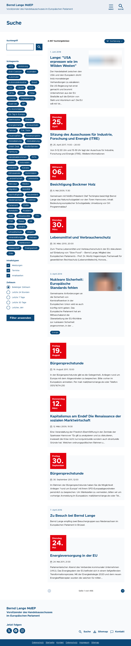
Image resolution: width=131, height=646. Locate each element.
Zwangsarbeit (31, 248)
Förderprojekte (33, 136)
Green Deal (14, 146)
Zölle (11, 253)
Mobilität (26, 189)
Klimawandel (14, 173)
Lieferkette (33, 179)
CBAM (21, 88)
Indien (11, 163)
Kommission (30, 173)
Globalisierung (15, 141)
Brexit (34, 82)
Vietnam (33, 237)
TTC (37, 216)
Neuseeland (32, 195)
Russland (27, 211)
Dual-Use (13, 104)
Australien (31, 72)
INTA (34, 157)
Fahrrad (12, 130)
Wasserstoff (14, 248)
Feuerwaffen (14, 136)
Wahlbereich (24, 243)
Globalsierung (33, 141)
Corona (12, 98)
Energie (29, 120)
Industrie (13, 168)
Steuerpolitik (24, 216)
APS (11, 66)
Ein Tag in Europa (17, 114)
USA (11, 227)
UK (30, 221)
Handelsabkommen (17, 157)
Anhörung (23, 66)
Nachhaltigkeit (15, 195)
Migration (13, 189)
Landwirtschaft (15, 179)
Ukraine (21, 227)
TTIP (11, 221)
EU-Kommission (16, 109)
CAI (10, 88)
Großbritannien (31, 146)
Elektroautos (14, 120)
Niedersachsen (15, 200)
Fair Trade (25, 130)
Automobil (13, 77)
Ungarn (30, 232)
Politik (26, 205)
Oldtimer (32, 200)
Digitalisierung (27, 98)
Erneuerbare (32, 125)
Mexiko (25, 184)
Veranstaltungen (16, 237)
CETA (11, 93)
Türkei (21, 221)
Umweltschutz (15, 232)
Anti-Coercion (15, 72)
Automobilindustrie (17, 82)
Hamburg (13, 152)
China (31, 93)
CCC (31, 88)
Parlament (13, 205)
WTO (11, 243)
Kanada (25, 168)
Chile (21, 93)
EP (23, 104)
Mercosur (13, 184)
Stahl (11, 216)
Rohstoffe (13, 211)
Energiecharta (15, 125)
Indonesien (25, 163)
